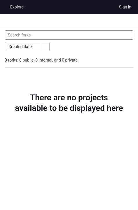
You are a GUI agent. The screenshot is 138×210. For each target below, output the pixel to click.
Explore (17, 7)
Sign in (125, 7)
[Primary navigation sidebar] (7, 21)
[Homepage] (4, 7)
